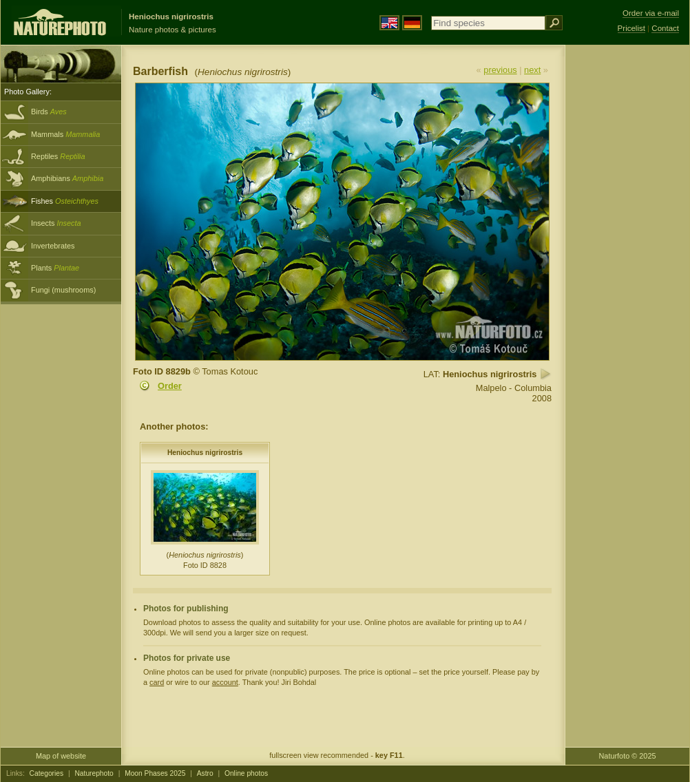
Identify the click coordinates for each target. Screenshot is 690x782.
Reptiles (58, 156)
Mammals (65, 134)
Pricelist (631, 28)
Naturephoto (93, 773)
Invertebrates (52, 246)
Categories (47, 773)
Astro (205, 773)
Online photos (246, 773)
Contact (665, 28)
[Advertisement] (627, 265)
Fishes (64, 201)
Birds (49, 111)
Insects (56, 223)
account (225, 682)
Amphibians (67, 178)
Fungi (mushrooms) (63, 290)
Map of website (61, 756)
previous (499, 70)
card (156, 682)
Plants (55, 268)
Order (170, 386)
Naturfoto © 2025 (627, 756)
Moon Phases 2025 (155, 773)
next (532, 70)
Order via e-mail (651, 13)
